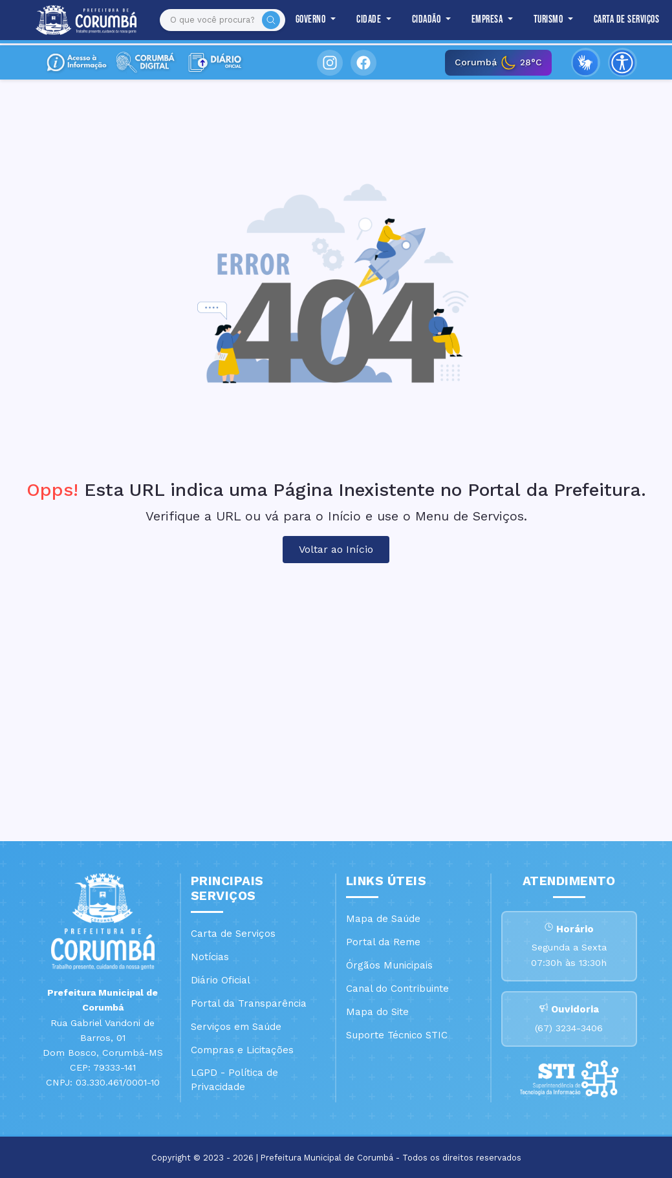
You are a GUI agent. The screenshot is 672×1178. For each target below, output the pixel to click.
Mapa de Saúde (383, 919)
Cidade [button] (370, 20)
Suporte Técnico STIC (397, 1035)
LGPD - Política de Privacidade (234, 1080)
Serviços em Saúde (236, 1027)
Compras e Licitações (242, 1050)
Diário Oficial (220, 980)
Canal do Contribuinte (397, 988)
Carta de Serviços (627, 20)
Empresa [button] (488, 20)
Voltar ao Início (336, 549)
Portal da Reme (383, 942)
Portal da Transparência (249, 1003)
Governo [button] (312, 20)
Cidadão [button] (427, 20)
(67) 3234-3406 (569, 1028)
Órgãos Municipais (389, 965)
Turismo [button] (549, 20)
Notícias (210, 957)
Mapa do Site (377, 1012)
